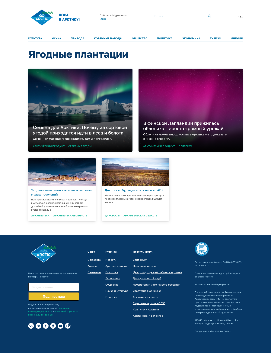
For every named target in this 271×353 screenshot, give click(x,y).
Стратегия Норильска (147, 290)
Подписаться (54, 296)
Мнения (237, 38)
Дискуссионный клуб (147, 278)
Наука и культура (116, 290)
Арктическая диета (145, 297)
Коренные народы (108, 38)
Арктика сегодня (116, 265)
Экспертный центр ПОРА (216, 284)
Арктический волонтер (148, 315)
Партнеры (94, 272)
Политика (165, 38)
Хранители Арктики (146, 309)
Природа (77, 38)
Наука (56, 38)
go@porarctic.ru (204, 276)
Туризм (215, 38)
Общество (140, 38)
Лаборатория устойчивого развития (156, 284)
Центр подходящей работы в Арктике (157, 272)
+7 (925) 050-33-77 (226, 323)
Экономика (191, 38)
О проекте (94, 259)
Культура (35, 38)
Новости (110, 259)
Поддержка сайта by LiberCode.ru (213, 331)
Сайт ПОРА (140, 259)
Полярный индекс (145, 265)
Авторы (92, 265)
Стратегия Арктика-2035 (149, 303)
